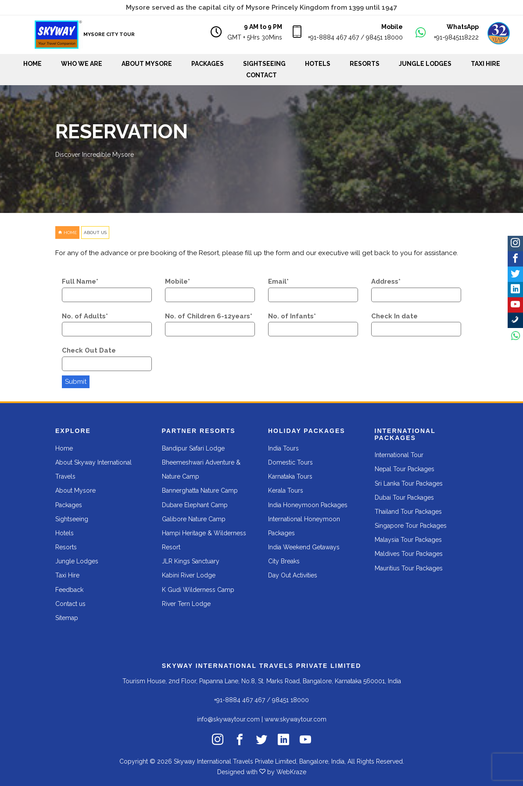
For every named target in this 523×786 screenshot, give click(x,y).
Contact (261, 75)
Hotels (317, 63)
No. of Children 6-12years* (208, 316)
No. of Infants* (292, 316)
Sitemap (66, 617)
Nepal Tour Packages (404, 468)
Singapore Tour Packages (411, 525)
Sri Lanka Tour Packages (409, 483)
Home (32, 63)
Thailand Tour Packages (408, 511)
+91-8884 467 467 (333, 37)
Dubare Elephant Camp (195, 504)
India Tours (283, 448)
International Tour (399, 454)
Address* (386, 281)
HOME (67, 232)
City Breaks (284, 561)
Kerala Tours (285, 490)
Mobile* (177, 281)
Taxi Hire (485, 63)
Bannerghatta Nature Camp (200, 490)
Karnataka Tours (290, 476)
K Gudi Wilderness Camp (198, 589)
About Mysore (147, 63)
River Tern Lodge (186, 603)
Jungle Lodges (425, 63)
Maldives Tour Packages (409, 553)
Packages (207, 63)
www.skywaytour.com (295, 719)
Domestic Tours (290, 462)
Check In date (394, 316)
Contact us (70, 603)
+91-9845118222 (456, 37)
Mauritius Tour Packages (409, 568)
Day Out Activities (292, 575)
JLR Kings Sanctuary (190, 561)
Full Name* (80, 281)
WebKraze (291, 771)
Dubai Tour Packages (404, 497)
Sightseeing (71, 519)
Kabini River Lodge (188, 575)
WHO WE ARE (81, 63)
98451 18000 (384, 37)
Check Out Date (89, 350)
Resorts (365, 63)
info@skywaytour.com (228, 719)
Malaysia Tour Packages (408, 539)
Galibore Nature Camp (194, 519)
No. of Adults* (85, 316)
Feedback (69, 589)
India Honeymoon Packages (307, 504)
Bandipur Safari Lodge (193, 448)
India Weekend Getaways (304, 547)
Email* (278, 281)
